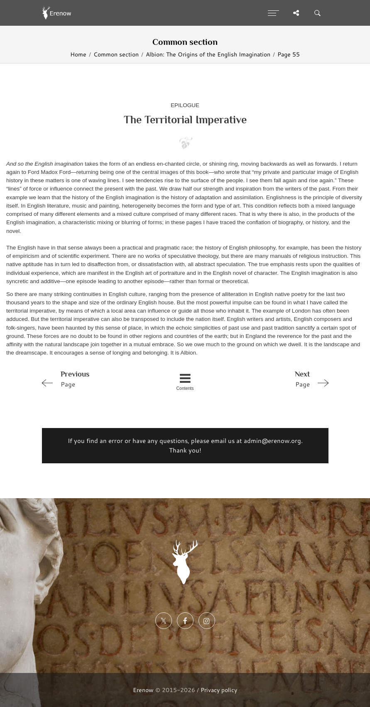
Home (78, 54)
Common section (116, 54)
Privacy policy (219, 689)
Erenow (143, 689)
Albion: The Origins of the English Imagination (208, 54)
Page (95, 379)
